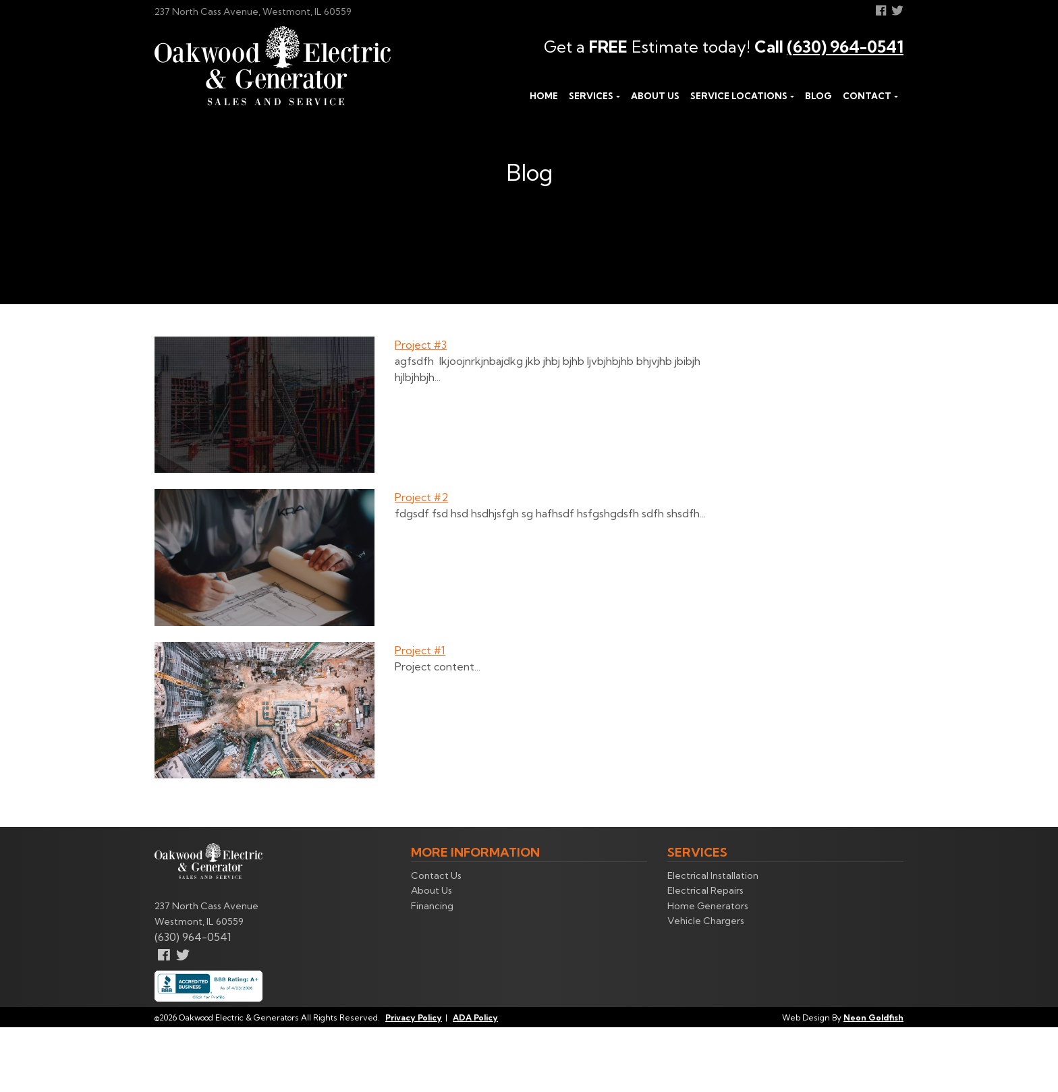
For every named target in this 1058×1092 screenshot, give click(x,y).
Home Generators (707, 906)
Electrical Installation (712, 875)
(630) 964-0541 (845, 46)
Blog (818, 95)
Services (591, 95)
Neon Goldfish (873, 1017)
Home (544, 95)
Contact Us (436, 875)
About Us (655, 95)
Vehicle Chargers (705, 921)
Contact (867, 95)
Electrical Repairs (705, 890)
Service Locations (738, 95)
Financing (432, 906)
